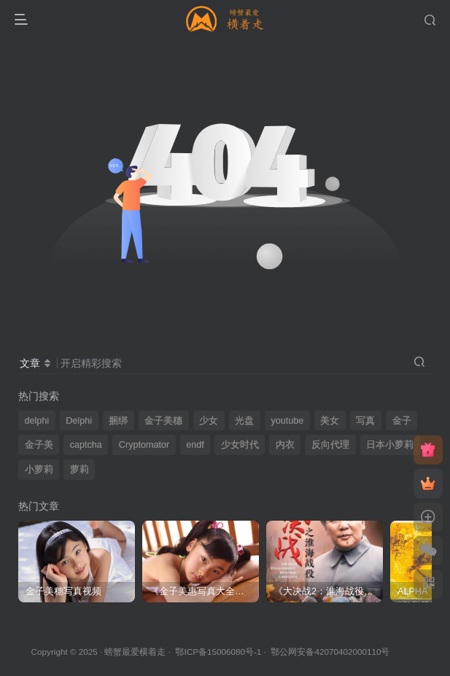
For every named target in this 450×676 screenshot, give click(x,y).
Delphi (79, 421)
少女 (208, 421)
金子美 (39, 445)
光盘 (244, 421)
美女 (329, 421)
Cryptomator (144, 445)
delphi (37, 421)
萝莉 (79, 470)
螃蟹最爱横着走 (135, 651)
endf (195, 445)
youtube (287, 421)
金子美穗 (163, 421)
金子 (401, 421)
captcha (86, 445)
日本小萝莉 (390, 445)
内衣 (285, 445)
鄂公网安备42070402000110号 (330, 651)
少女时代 (240, 445)
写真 (365, 421)
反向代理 (330, 445)
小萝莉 (39, 470)
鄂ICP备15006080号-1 (218, 651)
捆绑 (118, 421)
